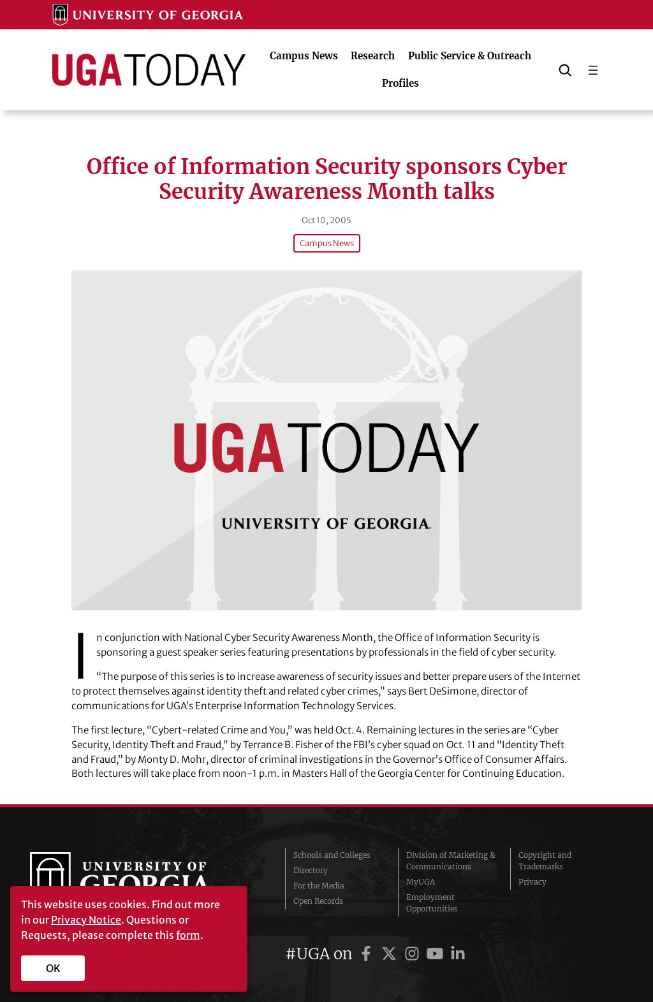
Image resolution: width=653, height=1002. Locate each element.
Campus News (326, 243)
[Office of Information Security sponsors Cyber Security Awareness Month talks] (326, 440)
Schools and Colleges (332, 855)
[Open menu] (593, 70)
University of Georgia (125, 882)
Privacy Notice (86, 919)
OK (53, 968)
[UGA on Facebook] (367, 954)
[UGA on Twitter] (390, 954)
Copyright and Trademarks (544, 860)
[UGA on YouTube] (436, 954)
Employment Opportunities (432, 902)
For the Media (318, 885)
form (188, 935)
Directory (310, 870)
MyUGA (420, 882)
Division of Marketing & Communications (450, 860)
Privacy (532, 882)
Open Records (318, 901)
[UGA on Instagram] (413, 954)
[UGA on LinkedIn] (457, 954)
